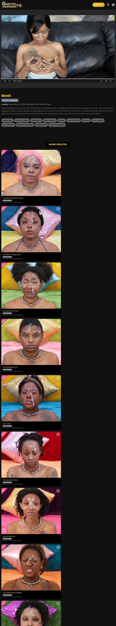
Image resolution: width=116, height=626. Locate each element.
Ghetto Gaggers (25, 125)
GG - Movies (98, 120)
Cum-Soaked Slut (67, 465)
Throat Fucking (57, 125)
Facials (86, 120)
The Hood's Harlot (67, 303)
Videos (22, 611)
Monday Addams (9, 411)
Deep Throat (50, 120)
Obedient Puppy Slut (68, 196)
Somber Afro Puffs (10, 249)
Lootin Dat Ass (8, 357)
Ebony (61, 120)
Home (16, 611)
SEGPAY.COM (51, 618)
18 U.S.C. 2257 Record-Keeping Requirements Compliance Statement (58, 605)
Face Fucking (74, 120)
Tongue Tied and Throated (71, 411)
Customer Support (64, 611)
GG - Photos (8, 125)
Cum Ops (6, 303)
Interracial (41, 125)
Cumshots (36, 120)
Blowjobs (7, 120)
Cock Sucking (21, 120)
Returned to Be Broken (12, 465)
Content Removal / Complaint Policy (87, 611)
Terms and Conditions (35, 611)
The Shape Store (66, 249)
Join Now (98, 4)
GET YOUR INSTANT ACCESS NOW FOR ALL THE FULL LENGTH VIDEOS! (58, 487)
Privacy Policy (50, 611)
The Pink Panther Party (12, 196)
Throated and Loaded (69, 357)
